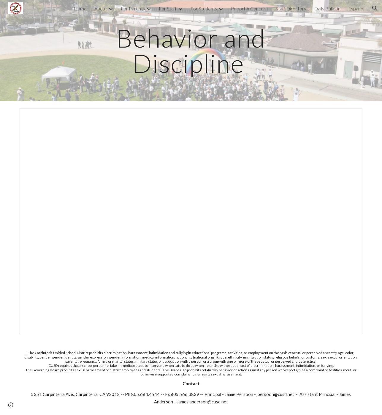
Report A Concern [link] (249, 8)
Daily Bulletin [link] (327, 8)
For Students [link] (204, 8)
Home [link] (80, 8)
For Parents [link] (133, 8)
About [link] (100, 8)
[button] (375, 8)
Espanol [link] (356, 8)
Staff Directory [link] (290, 8)
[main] (191, 50)
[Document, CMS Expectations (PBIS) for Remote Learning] (191, 221)
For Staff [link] (168, 8)
